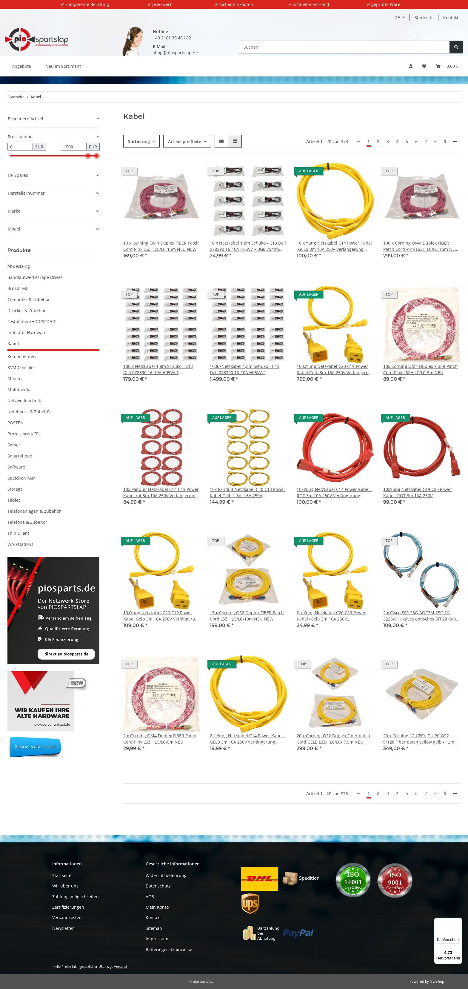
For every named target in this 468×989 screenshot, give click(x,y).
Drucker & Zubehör (26, 310)
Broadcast (17, 288)
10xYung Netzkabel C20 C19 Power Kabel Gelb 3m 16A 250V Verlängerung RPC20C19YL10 (161, 616)
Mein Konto (157, 907)
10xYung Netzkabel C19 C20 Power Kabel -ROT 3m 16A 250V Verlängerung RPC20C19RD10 (417, 492)
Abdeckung (18, 266)
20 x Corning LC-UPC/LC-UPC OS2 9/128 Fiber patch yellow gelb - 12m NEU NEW (418, 739)
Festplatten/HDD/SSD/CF (31, 321)
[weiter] (455, 141)
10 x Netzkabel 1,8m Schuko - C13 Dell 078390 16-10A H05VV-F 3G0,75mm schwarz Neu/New (248, 246)
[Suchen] (344, 47)
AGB (150, 896)
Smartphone (19, 456)
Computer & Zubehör (28, 299)
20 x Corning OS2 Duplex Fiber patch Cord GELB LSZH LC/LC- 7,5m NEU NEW (333, 739)
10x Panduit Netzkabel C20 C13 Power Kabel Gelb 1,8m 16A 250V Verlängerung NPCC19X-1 (247, 492)
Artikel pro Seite (184, 141)
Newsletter (63, 928)
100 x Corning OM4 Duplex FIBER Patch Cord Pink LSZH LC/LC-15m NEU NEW (420, 246)
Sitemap (154, 928)
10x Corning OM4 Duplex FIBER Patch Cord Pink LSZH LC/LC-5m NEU (420, 369)
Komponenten (21, 356)
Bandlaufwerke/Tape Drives (35, 277)
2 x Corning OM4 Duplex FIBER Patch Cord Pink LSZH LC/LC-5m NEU (159, 739)
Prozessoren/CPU (24, 434)
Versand (120, 966)
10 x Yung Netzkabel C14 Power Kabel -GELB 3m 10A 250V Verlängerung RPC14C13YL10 (334, 246)
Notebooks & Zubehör (29, 411)
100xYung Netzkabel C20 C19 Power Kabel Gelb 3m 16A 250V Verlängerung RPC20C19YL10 (335, 369)
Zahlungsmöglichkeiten (75, 896)
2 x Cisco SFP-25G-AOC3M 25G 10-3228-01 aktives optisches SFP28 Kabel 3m (421, 616)
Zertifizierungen (68, 907)
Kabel (13, 343)
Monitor (15, 378)
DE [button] (397, 17)
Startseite (424, 17)
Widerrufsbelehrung (166, 875)
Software (16, 467)
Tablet (13, 500)
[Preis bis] (73, 147)
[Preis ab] (20, 147)
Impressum (157, 939)
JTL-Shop (437, 981)
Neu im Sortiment (63, 66)
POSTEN (15, 423)
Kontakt (450, 17)
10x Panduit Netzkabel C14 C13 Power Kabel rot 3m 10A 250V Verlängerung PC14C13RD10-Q (161, 492)
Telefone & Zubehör (27, 522)
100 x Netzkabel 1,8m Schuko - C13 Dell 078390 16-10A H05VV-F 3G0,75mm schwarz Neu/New (158, 369)
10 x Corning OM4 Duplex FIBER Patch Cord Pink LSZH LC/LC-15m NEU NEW (161, 246)
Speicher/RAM (21, 478)
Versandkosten (67, 917)
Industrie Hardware (27, 332)
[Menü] (458, 921)
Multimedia (18, 389)
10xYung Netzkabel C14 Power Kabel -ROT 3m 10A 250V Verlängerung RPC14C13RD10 (334, 492)
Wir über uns (65, 886)
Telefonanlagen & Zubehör (34, 511)
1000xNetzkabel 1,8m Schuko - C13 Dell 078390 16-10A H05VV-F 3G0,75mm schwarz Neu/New (244, 369)
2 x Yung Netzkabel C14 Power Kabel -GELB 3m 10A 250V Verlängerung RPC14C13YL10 (247, 739)
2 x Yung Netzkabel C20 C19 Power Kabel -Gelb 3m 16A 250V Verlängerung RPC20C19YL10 (331, 616)
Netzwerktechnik (24, 400)
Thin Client (18, 533)
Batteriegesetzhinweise (169, 949)
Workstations (20, 544)
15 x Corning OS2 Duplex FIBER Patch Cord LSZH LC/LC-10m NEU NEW (247, 616)
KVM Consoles (21, 367)
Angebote (21, 66)
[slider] (88, 155)
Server (13, 445)
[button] (410, 66)
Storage (15, 489)
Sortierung (139, 141)
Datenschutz (158, 886)
